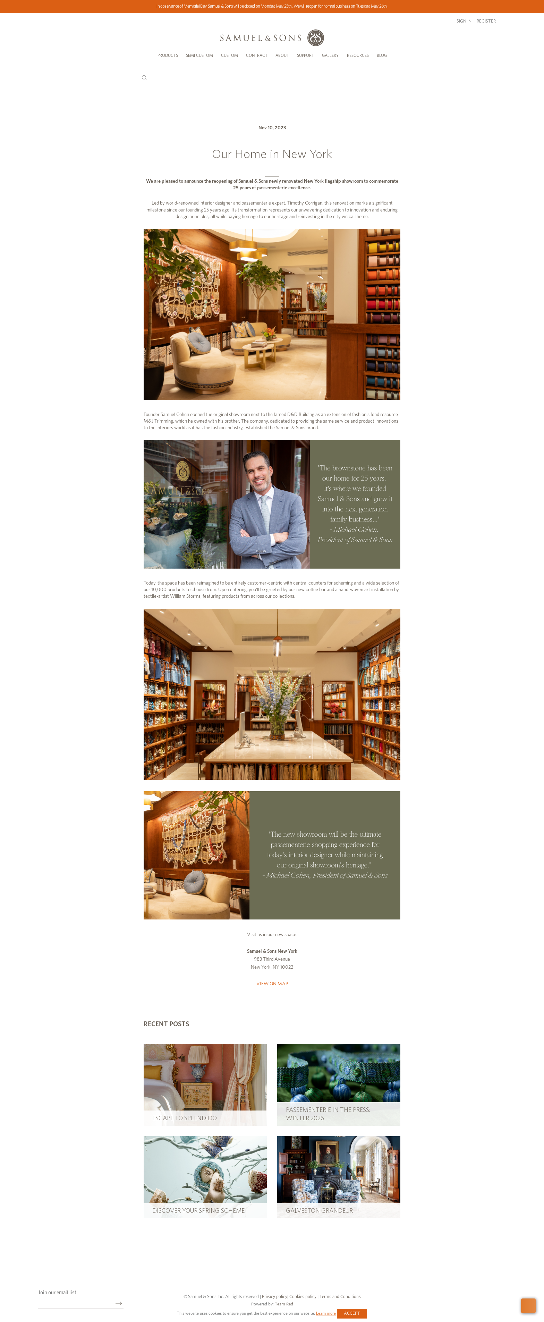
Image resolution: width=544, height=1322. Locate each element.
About (282, 55)
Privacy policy (274, 1297)
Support (305, 55)
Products (168, 55)
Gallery (330, 55)
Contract (256, 55)
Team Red (284, 1304)
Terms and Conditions (339, 1297)
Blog (382, 55)
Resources (358, 55)
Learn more (326, 1313)
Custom (229, 55)
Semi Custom (199, 55)
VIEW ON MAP (272, 984)
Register (486, 21)
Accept (352, 1313)
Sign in (464, 21)
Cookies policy (302, 1297)
